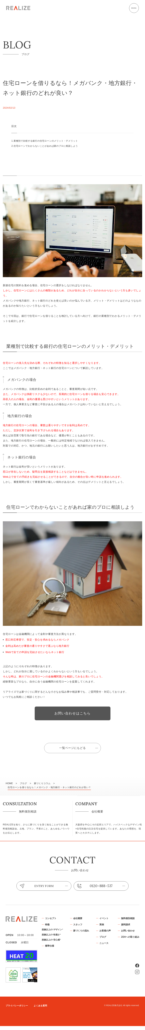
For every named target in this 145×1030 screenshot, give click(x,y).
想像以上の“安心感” (75, 945)
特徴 (70, 928)
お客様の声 (133, 935)
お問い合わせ (108, 976)
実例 (129, 928)
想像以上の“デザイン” (76, 934)
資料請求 (106, 970)
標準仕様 (73, 951)
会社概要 (103, 922)
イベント (132, 922)
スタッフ (103, 928)
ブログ (130, 942)
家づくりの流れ (107, 935)
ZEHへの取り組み (111, 983)
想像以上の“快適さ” (75, 940)
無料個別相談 (108, 963)
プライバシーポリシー (17, 1009)
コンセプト (74, 922)
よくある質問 (42, 1009)
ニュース (132, 948)
